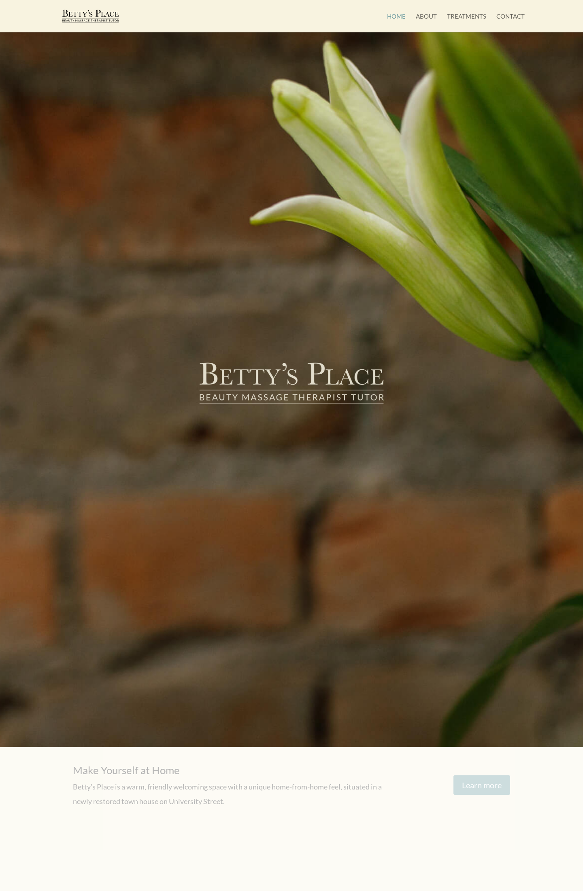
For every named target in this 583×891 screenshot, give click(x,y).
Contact (510, 16)
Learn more (482, 785)
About (426, 16)
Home (396, 16)
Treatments (466, 16)
